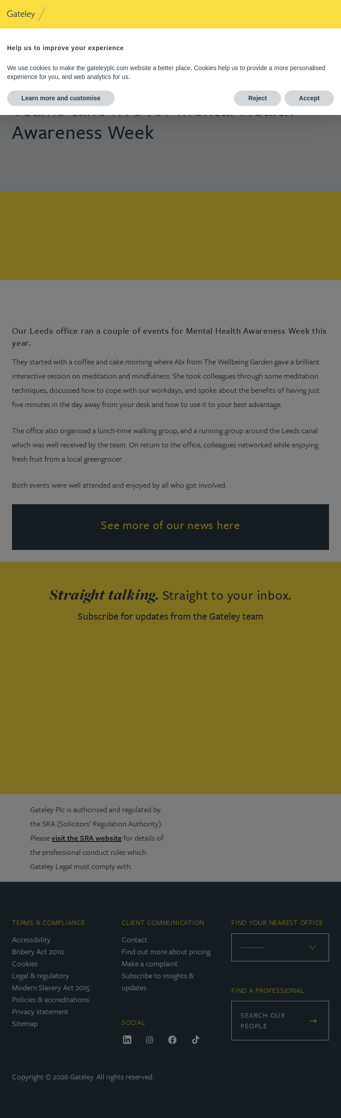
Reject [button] (257, 98)
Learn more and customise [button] (60, 98)
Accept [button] (309, 98)
